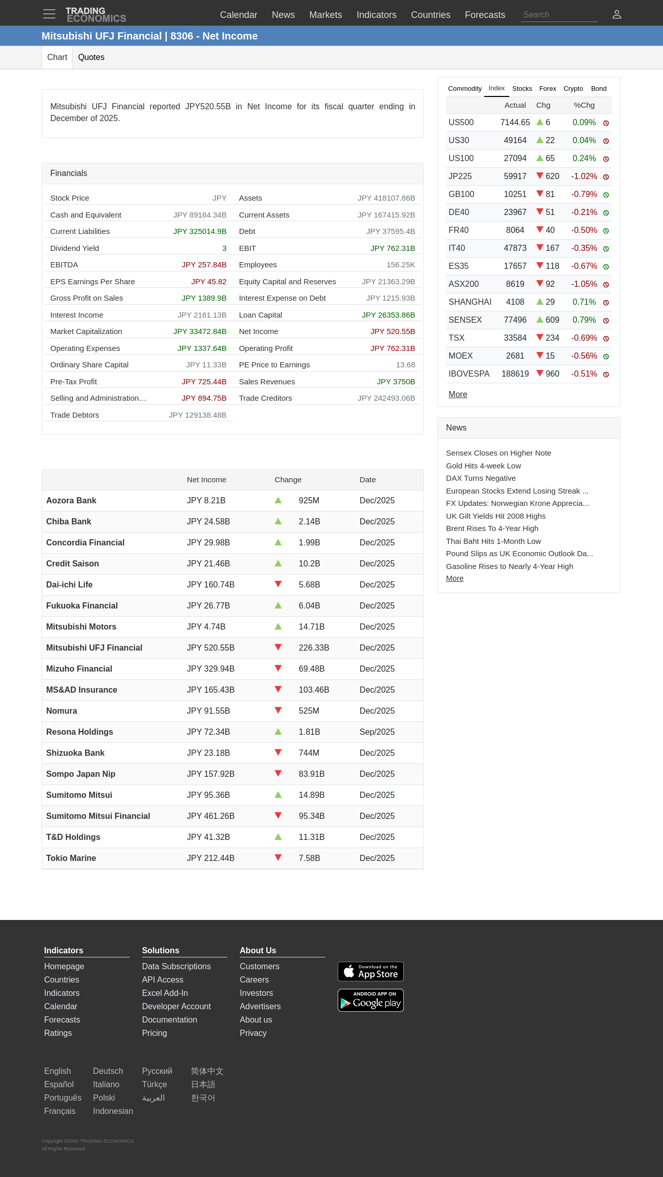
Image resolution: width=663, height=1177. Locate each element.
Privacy (253, 1033)
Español (59, 1084)
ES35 (459, 266)
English (57, 1071)
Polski (104, 1097)
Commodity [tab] (465, 88)
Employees (258, 264)
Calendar (60, 1006)
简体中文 (207, 1071)
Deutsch (108, 1071)
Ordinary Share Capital (89, 364)
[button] (616, 15)
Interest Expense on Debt (282, 297)
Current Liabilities (80, 231)
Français (59, 1111)
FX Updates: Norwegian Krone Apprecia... (517, 503)
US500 (461, 122)
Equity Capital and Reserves (287, 281)
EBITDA (64, 264)
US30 (459, 140)
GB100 (461, 194)
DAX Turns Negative (481, 478)
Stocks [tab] (522, 88)
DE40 (459, 212)
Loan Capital (260, 314)
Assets (250, 197)
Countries (61, 979)
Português (63, 1097)
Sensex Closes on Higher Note (498, 452)
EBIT (247, 248)
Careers (254, 979)
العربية (153, 1097)
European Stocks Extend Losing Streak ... (517, 490)
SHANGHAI (470, 302)
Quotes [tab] (91, 57)
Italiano (106, 1084)
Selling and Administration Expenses (99, 398)
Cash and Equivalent (85, 214)
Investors (256, 993)
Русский (157, 1071)
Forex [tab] (547, 88)
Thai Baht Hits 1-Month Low (493, 541)
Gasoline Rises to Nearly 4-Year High (509, 566)
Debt (247, 231)
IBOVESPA (469, 373)
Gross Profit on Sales (86, 297)
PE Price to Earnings (274, 364)
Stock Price (69, 197)
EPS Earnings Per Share (92, 281)
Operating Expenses (85, 348)
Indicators (62, 993)
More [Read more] (458, 394)
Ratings (58, 1033)
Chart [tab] (57, 57)
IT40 (457, 248)
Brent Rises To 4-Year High (492, 528)
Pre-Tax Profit (73, 381)
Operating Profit (266, 348)
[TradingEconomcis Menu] (52, 14)
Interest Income (76, 314)
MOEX (461, 355)
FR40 (459, 230)
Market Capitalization (86, 331)
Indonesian (113, 1111)
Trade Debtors (74, 414)
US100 (461, 158)
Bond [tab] (599, 88)
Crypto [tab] (573, 88)
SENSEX (465, 320)
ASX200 (464, 284)
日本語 (203, 1084)
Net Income (259, 331)
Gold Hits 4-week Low (483, 465)
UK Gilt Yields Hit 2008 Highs (495, 516)
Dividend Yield (74, 248)
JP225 (460, 176)
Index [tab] (497, 88)
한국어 (203, 1097)
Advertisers (260, 1006)
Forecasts (62, 1019)
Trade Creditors (265, 398)
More (454, 578)
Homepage (64, 966)
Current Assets (264, 214)
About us (256, 1019)
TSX (456, 338)
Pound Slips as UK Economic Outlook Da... (519, 553)
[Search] (559, 15)
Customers (259, 966)
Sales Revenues (267, 381)
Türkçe (154, 1084)
